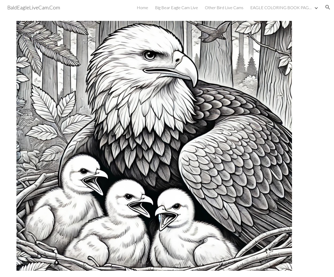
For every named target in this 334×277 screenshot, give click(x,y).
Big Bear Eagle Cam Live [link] (176, 7)
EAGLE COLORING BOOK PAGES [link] (281, 7)
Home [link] (142, 7)
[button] (327, 7)
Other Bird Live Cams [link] (224, 7)
